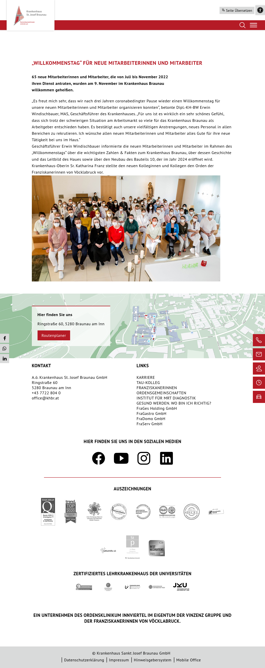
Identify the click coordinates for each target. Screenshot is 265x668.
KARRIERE (146, 377)
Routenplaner (54, 335)
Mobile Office (188, 659)
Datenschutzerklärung (84, 659)
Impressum (119, 659)
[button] (260, 10)
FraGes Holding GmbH (157, 408)
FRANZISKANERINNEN (157, 387)
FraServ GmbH (149, 423)
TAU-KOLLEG (148, 382)
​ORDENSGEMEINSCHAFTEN (161, 392)
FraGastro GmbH (151, 413)
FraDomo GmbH (151, 418)
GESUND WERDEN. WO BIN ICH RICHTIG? (174, 403)
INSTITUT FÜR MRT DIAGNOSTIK (166, 398)
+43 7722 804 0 (46, 392)
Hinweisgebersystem (152, 659)
